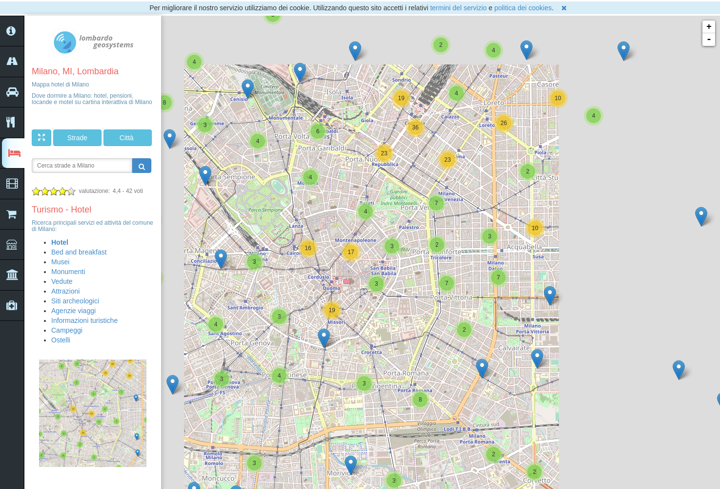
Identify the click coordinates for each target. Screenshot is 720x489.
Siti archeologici (75, 301)
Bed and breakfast (79, 252)
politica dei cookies (523, 8)
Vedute (62, 281)
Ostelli (60, 340)
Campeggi (66, 330)
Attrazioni (65, 291)
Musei (60, 262)
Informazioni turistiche (84, 320)
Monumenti (68, 272)
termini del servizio (458, 8)
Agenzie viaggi (73, 311)
